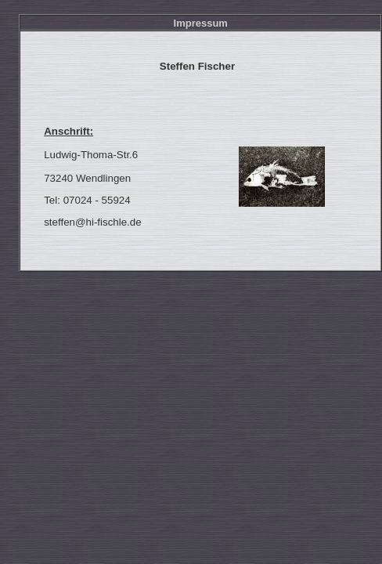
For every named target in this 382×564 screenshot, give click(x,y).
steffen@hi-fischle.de (92, 222)
